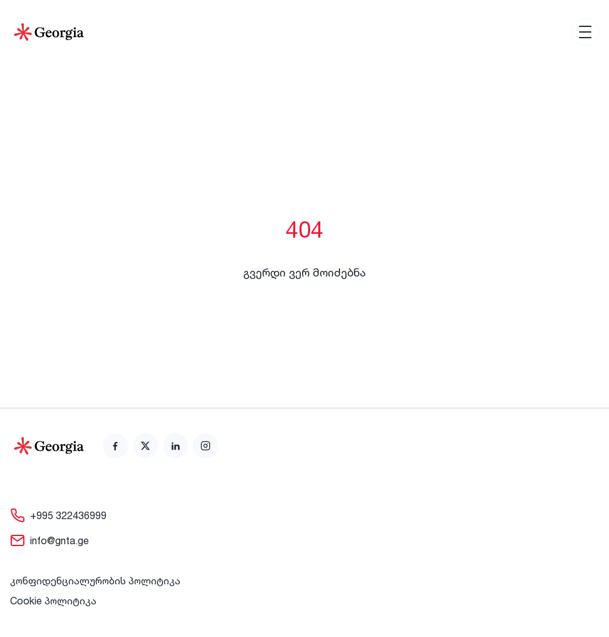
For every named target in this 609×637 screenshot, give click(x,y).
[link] (115, 445)
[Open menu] (585, 32)
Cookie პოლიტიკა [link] (53, 601)
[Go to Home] (49, 32)
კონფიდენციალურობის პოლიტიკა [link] (95, 581)
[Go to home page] (49, 446)
